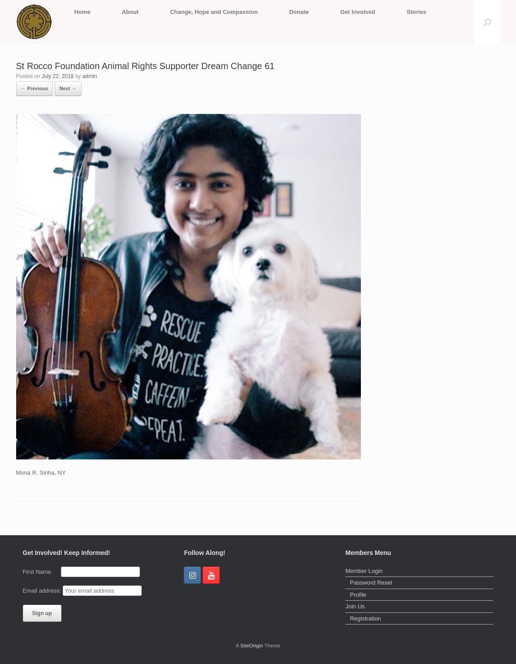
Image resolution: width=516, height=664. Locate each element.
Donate (299, 12)
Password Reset (371, 582)
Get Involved (357, 12)
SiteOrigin (251, 645)
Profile (358, 594)
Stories (416, 12)
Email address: (43, 590)
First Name (41, 571)
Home (82, 12)
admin (89, 76)
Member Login (363, 571)
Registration (365, 618)
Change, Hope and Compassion (214, 12)
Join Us (354, 606)
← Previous (34, 88)
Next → (68, 88)
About (130, 12)
